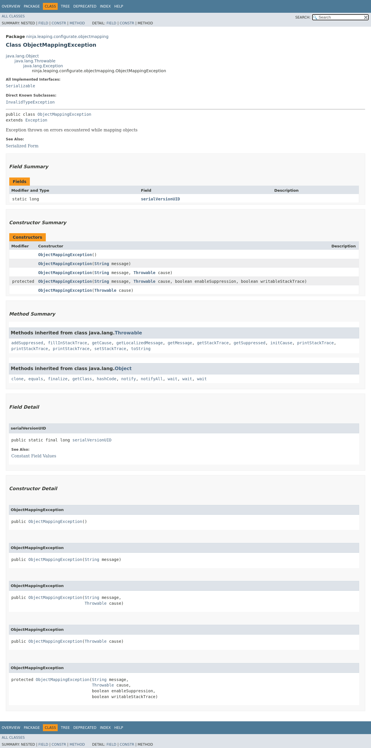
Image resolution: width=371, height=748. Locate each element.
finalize (57, 378)
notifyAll (152, 378)
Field (43, 23)
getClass (82, 378)
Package (32, 6)
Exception (36, 120)
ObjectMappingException (64, 114)
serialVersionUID (160, 199)
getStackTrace (213, 343)
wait (173, 378)
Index (105, 6)
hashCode (106, 378)
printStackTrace (315, 343)
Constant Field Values (33, 456)
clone (17, 378)
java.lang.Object (22, 56)
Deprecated (85, 6)
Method (77, 23)
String (101, 263)
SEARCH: (303, 17)
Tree (65, 6)
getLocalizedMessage (139, 343)
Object (123, 368)
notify (128, 378)
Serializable (20, 86)
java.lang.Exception (43, 66)
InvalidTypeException (30, 102)
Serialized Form (22, 146)
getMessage (180, 343)
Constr (59, 23)
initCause (281, 343)
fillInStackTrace (67, 343)
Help (118, 6)
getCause (101, 343)
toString (140, 348)
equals (35, 378)
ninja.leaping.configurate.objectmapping (67, 36)
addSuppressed (27, 343)
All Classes (13, 16)
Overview (11, 6)
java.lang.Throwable (34, 61)
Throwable (144, 272)
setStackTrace (110, 348)
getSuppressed (249, 343)
